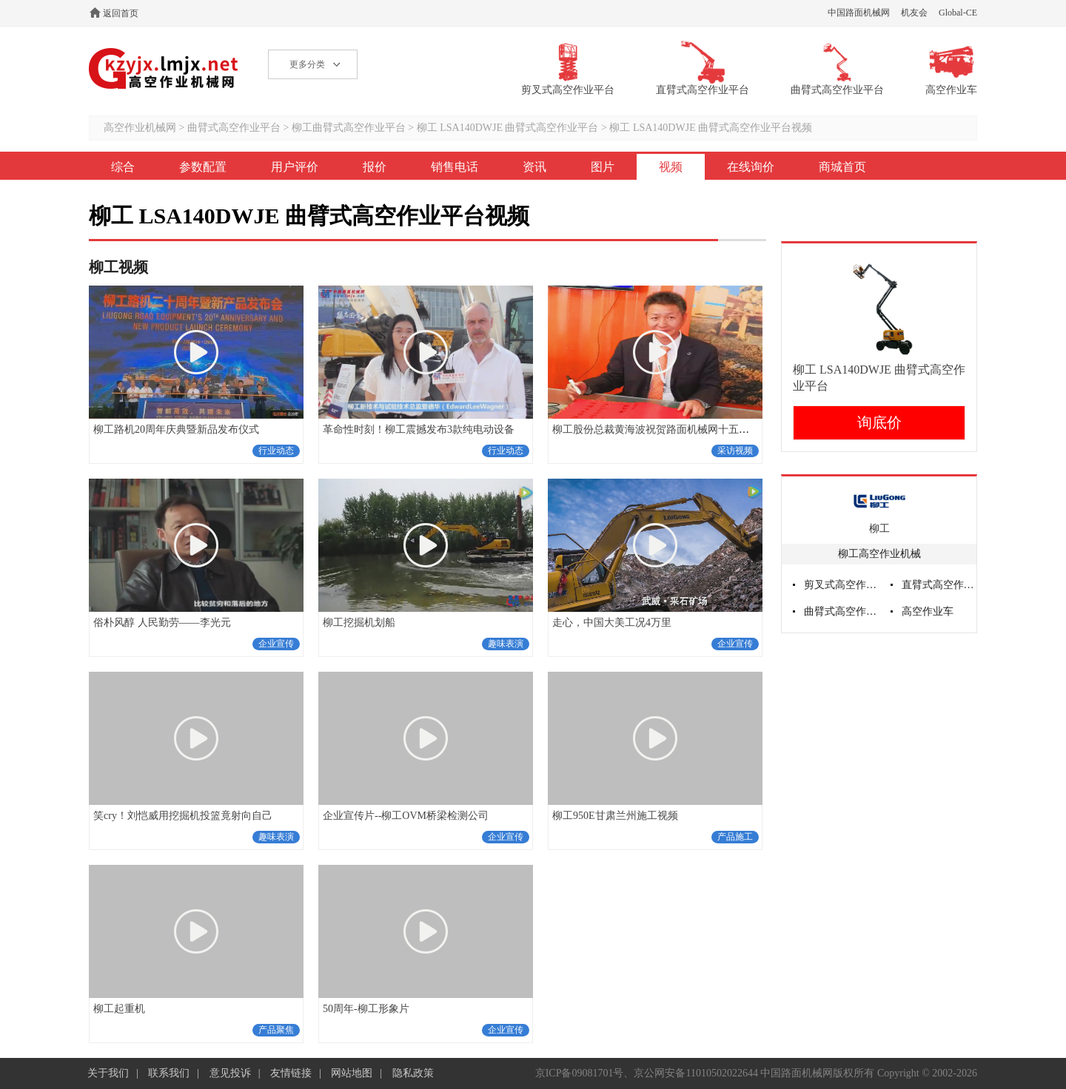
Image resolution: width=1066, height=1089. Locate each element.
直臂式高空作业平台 (939, 584)
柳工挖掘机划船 (359, 622)
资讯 (534, 167)
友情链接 (291, 1073)
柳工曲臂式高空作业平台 (349, 127)
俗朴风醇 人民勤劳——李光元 (162, 622)
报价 (374, 167)
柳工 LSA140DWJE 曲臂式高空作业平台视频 (710, 127)
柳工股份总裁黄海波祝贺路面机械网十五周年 (656, 429)
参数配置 (203, 167)
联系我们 (169, 1073)
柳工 (879, 528)
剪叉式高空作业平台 (841, 584)
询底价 (879, 422)
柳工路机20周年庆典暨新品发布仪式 (176, 429)
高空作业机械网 (164, 68)
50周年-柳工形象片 (366, 1008)
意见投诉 (230, 1073)
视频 (671, 167)
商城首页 (842, 167)
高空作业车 (927, 611)
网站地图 (351, 1073)
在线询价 (750, 167)
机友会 (914, 12)
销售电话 (454, 167)
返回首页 (120, 13)
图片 (602, 167)
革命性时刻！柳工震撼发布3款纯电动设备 (418, 429)
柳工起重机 (119, 1008)
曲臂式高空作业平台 (234, 127)
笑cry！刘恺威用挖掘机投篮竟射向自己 (182, 815)
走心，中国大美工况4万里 (611, 622)
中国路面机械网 (859, 12)
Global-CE (958, 12)
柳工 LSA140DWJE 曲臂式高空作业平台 (508, 127)
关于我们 (108, 1073)
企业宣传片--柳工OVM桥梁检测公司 (406, 815)
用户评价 (294, 167)
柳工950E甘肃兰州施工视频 (615, 815)
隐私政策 (413, 1073)
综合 (123, 167)
